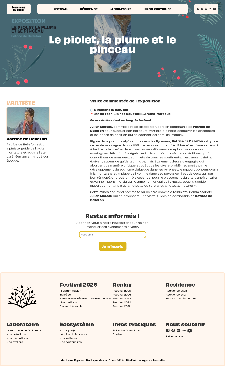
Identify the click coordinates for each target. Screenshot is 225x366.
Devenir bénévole (71, 306)
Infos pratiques (157, 9)
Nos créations (16, 334)
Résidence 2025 (176, 290)
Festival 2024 (122, 294)
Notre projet (68, 330)
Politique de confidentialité (105, 360)
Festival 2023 (122, 298)
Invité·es (65, 294)
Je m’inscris (112, 246)
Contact (118, 334)
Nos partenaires (71, 342)
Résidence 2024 (176, 294)
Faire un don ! (175, 336)
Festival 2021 (121, 306)
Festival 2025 (122, 290)
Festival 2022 (122, 302)
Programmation (70, 290)
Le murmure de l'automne (23, 330)
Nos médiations (17, 338)
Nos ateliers (14, 342)
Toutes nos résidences (181, 298)
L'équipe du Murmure (73, 334)
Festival (61, 9)
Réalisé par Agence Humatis (145, 360)
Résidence (89, 9)
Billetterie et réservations (77, 298)
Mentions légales (72, 360)
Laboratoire (121, 9)
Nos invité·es (68, 338)
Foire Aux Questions (126, 330)
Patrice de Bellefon (26, 138)
